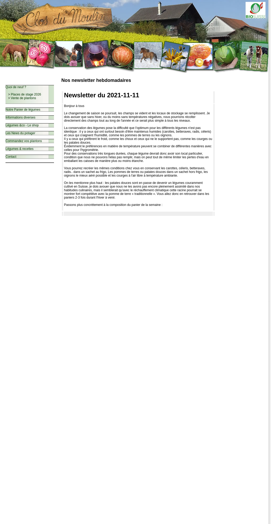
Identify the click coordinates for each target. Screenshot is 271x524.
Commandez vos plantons (24, 141)
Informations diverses (20, 117)
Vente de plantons (23, 98)
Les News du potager (20, 133)
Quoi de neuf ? (16, 87)
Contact (11, 157)
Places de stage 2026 (26, 94)
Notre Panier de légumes (23, 109)
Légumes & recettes (20, 149)
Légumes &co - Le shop (22, 125)
